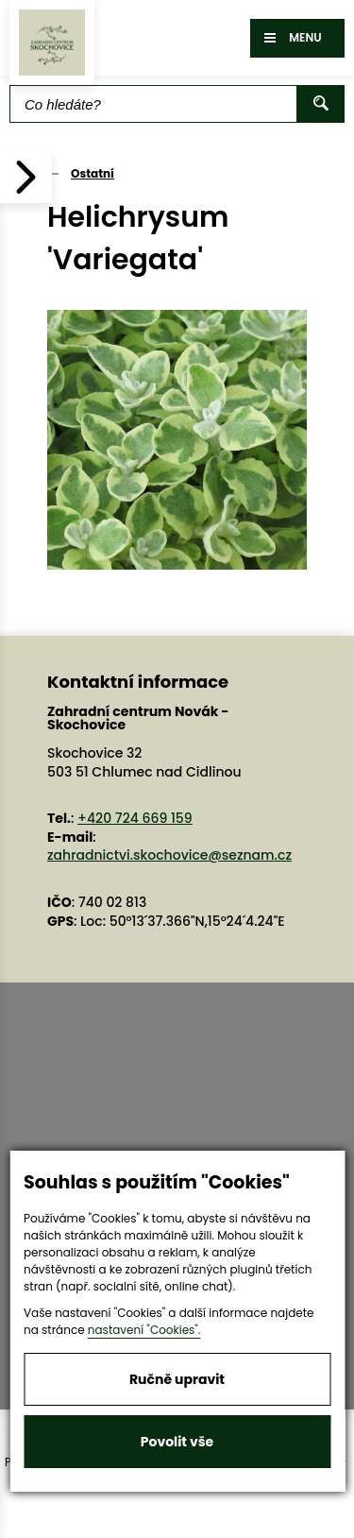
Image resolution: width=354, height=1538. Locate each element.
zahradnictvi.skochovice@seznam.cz (169, 855)
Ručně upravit (177, 1379)
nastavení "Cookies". (144, 1330)
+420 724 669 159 (135, 818)
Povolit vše (177, 1441)
